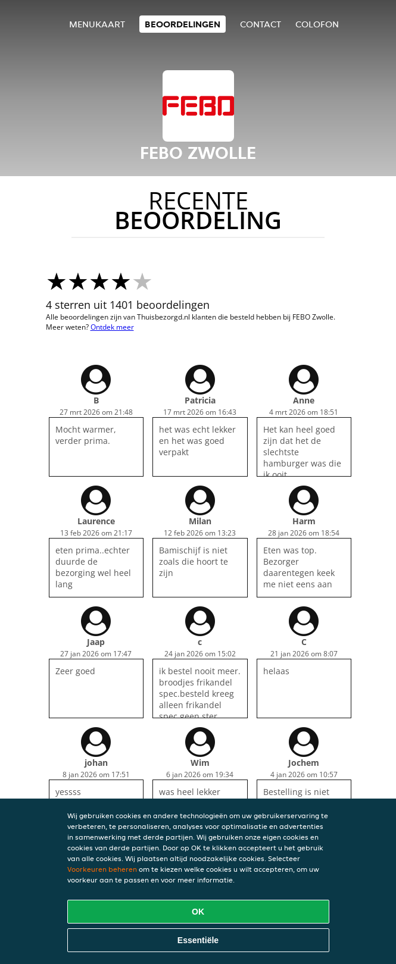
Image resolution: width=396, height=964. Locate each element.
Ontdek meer (112, 327)
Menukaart (97, 24)
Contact (260, 24)
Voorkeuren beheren (102, 869)
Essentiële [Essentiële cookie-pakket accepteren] (198, 940)
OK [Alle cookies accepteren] (198, 911)
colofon (317, 24)
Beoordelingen (182, 24)
